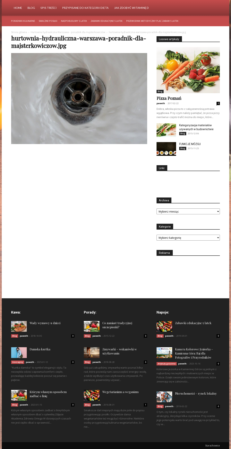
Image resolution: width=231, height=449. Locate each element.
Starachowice (212, 445)
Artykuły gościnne (166, 363)
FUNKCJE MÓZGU (190, 144)
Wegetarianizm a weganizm (120, 392)
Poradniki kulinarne (23, 20)
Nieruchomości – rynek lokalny (196, 393)
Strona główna (19, 32)
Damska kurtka (40, 349)
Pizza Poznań (169, 98)
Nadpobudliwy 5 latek (74, 20)
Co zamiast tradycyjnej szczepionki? (117, 325)
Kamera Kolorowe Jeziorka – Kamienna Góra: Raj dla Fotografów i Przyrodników (194, 353)
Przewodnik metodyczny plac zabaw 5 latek (152, 20)
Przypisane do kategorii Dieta (85, 7)
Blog (31, 7)
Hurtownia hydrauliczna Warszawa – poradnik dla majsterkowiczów (68, 32)
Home (18, 7)
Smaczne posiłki (48, 20)
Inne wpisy (17, 362)
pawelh (161, 103)
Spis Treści (48, 7)
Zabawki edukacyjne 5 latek (107, 20)
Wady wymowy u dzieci (45, 323)
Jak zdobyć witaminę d (131, 7)
